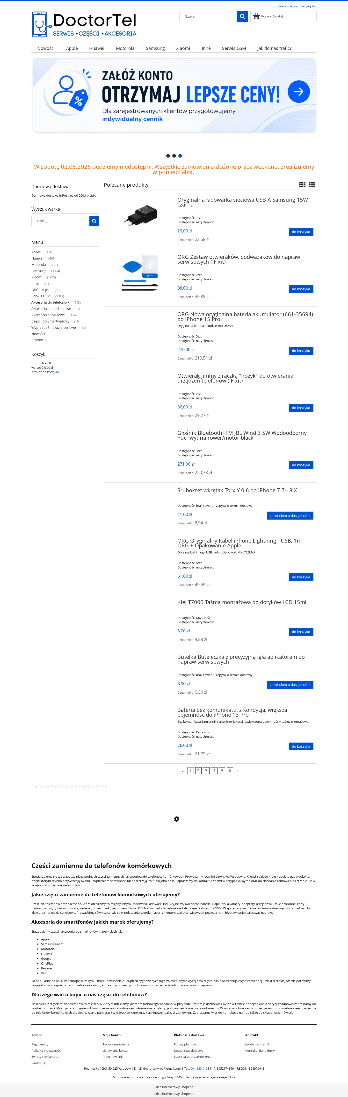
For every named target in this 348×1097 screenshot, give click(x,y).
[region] (174, 108)
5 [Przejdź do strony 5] (222, 771)
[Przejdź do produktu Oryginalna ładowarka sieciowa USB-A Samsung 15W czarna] (140, 216)
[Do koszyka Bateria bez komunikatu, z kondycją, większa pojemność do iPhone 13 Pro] (301, 747)
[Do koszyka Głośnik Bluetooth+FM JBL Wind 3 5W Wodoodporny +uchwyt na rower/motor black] (301, 465)
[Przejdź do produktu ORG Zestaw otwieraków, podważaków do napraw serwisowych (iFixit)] (140, 273)
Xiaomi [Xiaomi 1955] (36, 277)
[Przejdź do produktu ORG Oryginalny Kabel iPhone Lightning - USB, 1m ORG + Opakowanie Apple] (140, 542)
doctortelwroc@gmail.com (162, 1068)
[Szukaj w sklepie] (209, 16)
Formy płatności (185, 1044)
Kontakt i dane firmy (260, 1050)
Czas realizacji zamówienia (192, 1056)
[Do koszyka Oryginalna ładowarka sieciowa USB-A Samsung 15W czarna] (301, 232)
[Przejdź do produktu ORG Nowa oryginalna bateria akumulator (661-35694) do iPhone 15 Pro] (140, 315)
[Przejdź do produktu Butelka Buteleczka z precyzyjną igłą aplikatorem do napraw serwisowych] (140, 658)
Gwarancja (38, 1062)
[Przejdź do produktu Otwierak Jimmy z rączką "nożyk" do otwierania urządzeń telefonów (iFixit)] (140, 377)
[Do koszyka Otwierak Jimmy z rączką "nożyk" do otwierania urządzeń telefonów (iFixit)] (301, 408)
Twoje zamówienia (116, 1044)
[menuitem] (45, 48)
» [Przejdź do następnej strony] (238, 771)
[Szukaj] (242, 16)
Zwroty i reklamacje (45, 1056)
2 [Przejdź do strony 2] (198, 771)
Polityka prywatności (46, 1050)
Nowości (38, 333)
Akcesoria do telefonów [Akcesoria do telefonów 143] (50, 302)
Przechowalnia (113, 1056)
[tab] (168, 156)
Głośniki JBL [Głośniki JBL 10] (40, 289)
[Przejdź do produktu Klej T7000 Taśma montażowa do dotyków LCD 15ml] (140, 603)
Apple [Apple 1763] (36, 252)
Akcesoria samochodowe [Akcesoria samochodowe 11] (51, 308)
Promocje (38, 340)
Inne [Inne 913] (35, 283)
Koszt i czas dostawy (188, 1050)
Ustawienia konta (115, 1050)
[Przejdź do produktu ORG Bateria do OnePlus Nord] (174, 842)
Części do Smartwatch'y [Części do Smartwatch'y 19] (50, 321)
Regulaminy (39, 1044)
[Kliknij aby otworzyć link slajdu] (174, 108)
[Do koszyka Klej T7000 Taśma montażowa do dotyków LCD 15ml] (301, 632)
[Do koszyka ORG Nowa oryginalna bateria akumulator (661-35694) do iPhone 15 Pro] (301, 351)
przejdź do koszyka (45, 372)
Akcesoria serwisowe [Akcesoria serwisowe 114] (48, 315)
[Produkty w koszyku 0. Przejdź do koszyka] (268, 16)
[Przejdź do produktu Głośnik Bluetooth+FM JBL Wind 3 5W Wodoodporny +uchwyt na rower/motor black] (140, 434)
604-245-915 (199, 1068)
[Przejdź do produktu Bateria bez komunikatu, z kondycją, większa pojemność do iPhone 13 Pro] (140, 711)
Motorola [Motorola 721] (38, 264)
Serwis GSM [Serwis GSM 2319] (41, 296)
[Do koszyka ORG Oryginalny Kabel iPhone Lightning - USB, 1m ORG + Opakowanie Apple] (301, 577)
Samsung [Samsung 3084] (38, 270)
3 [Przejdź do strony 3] (206, 771)
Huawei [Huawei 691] (37, 258)
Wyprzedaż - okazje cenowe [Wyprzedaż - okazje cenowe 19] (53, 327)
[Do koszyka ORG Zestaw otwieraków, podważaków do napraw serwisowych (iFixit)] (301, 289)
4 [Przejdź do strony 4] (214, 771)
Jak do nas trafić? (257, 1044)
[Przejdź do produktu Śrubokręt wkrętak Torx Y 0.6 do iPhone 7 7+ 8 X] (140, 491)
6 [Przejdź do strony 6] (230, 771)
